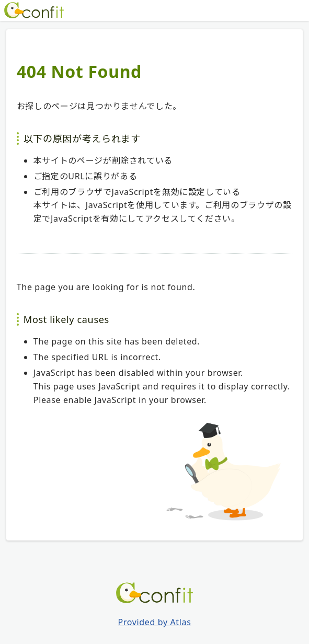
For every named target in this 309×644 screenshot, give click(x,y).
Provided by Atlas (154, 622)
